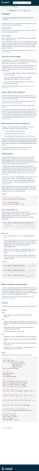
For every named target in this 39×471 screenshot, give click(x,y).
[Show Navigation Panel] (36, 2)
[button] (29, 2)
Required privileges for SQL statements (11, 102)
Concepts (10, 6)
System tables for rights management (20, 148)
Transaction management (8, 294)
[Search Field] (22, 2)
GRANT (32, 60)
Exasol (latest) (5, 6)
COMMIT (25, 287)
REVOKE (17, 61)
